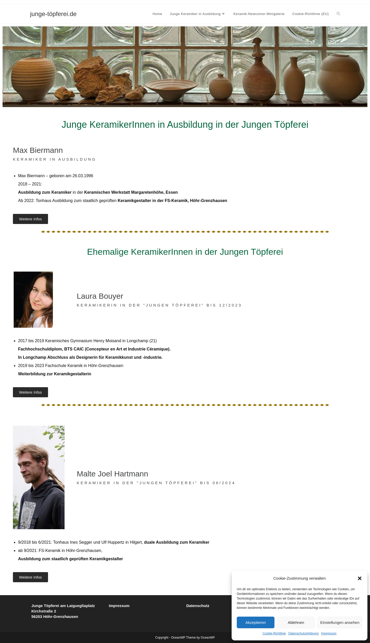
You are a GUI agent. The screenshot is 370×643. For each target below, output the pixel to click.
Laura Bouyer (100, 296)
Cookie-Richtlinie (274, 633)
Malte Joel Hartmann (112, 473)
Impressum (328, 633)
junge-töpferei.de (53, 13)
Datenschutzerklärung (303, 633)
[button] (359, 578)
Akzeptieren (255, 622)
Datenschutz (197, 605)
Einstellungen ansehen (339, 622)
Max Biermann (38, 150)
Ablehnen (296, 622)
